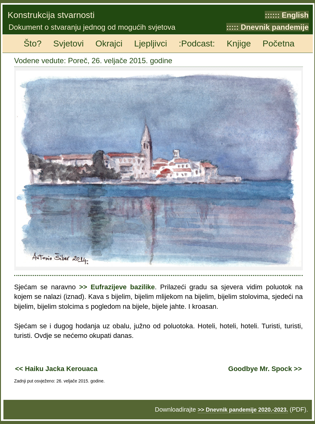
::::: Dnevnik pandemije (267, 27)
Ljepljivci (150, 43)
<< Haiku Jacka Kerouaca (56, 369)
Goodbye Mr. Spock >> (265, 369)
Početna (279, 43)
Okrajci (108, 43)
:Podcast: (197, 43)
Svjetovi (68, 43)
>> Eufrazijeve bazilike (117, 287)
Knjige (239, 43)
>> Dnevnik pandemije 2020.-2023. (243, 410)
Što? (33, 43)
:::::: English (286, 15)
